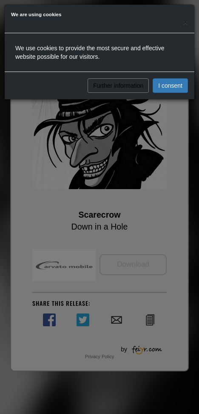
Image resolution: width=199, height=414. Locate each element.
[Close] (185, 21)
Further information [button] (118, 85)
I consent (170, 85)
